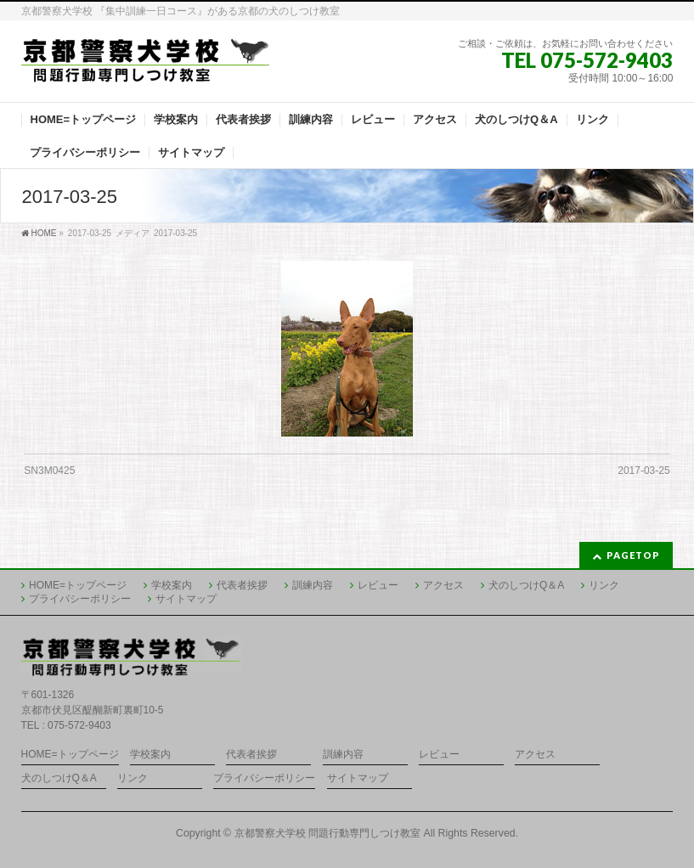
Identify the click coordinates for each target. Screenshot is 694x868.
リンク (604, 585)
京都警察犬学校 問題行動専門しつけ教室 (327, 833)
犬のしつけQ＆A (526, 585)
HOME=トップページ (78, 585)
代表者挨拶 (242, 585)
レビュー (378, 585)
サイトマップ (186, 599)
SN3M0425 (49, 470)
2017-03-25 (643, 470)
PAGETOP (633, 555)
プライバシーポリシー (80, 599)
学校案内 (171, 585)
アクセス (443, 585)
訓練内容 (312, 585)
